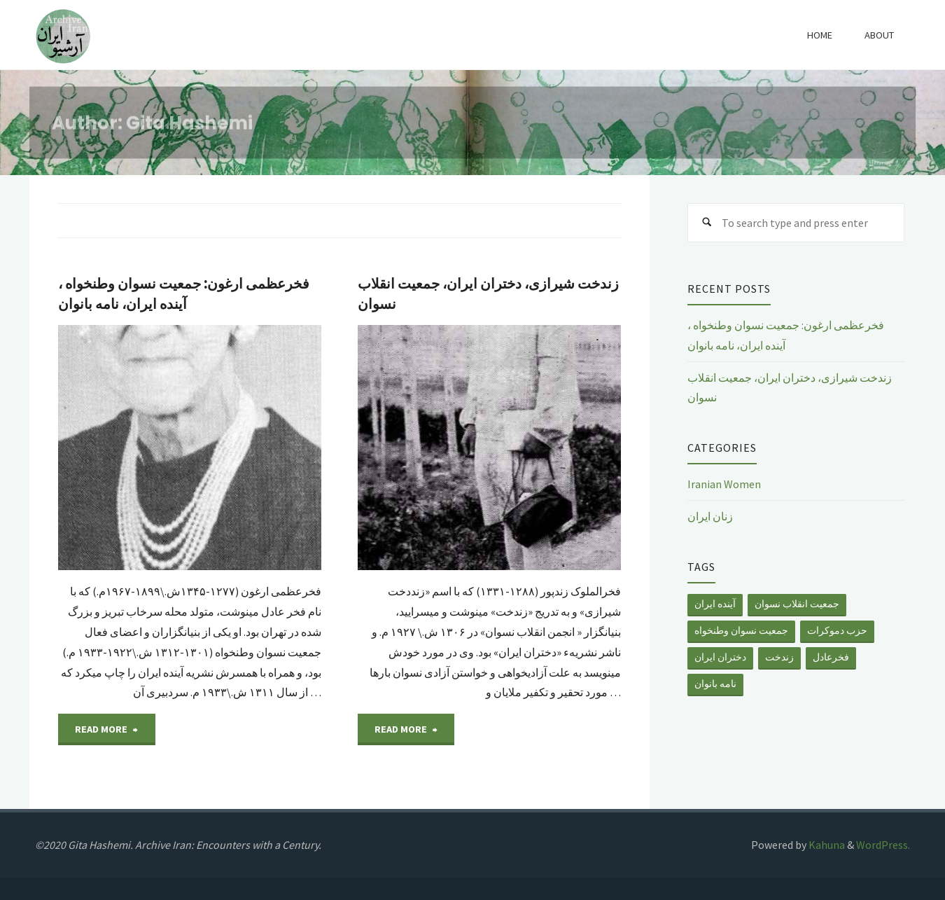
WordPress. (883, 845)
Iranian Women (724, 484)
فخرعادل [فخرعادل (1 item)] (831, 657)
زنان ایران (710, 516)
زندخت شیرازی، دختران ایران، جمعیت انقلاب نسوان (488, 293)
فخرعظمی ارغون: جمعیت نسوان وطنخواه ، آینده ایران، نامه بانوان (183, 293)
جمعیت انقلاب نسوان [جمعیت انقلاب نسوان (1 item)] (797, 603)
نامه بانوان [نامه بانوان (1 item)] (715, 683)
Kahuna (825, 845)
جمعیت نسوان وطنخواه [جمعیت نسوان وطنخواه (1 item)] (741, 630)
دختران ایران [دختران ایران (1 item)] (720, 657)
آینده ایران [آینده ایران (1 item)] (715, 603)
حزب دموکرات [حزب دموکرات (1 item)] (837, 630)
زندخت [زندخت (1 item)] (779, 657)
